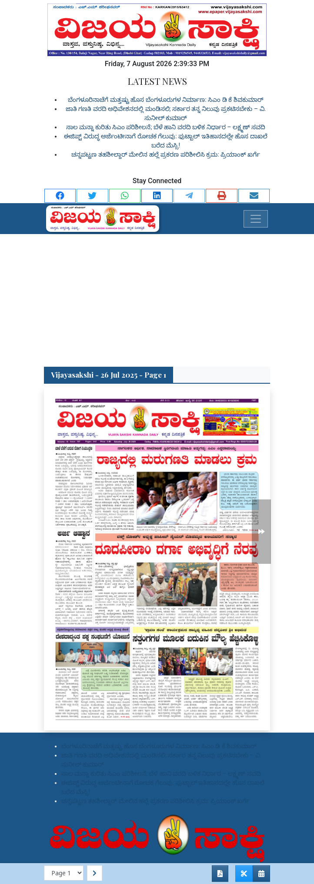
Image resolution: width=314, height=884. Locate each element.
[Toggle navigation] (256, 219)
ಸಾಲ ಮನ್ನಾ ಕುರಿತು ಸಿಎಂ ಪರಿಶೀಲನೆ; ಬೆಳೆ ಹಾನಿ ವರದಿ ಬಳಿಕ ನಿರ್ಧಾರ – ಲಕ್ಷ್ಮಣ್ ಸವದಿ (166, 127)
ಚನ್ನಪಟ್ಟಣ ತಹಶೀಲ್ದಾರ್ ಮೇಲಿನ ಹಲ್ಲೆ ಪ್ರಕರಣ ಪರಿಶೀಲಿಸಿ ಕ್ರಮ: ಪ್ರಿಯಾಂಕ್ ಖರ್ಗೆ (165, 154)
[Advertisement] (157, 299)
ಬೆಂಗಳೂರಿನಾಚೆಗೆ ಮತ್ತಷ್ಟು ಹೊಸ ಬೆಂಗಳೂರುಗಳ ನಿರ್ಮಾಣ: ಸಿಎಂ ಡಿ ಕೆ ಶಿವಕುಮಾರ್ (165, 99)
